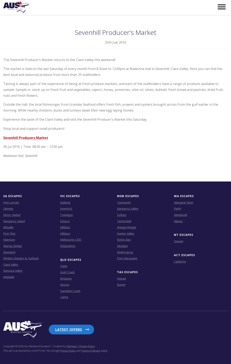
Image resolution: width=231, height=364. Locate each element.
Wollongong (125, 252)
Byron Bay (124, 240)
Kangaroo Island (14, 221)
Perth (177, 208)
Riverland (9, 252)
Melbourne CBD (70, 240)
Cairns (64, 297)
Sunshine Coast (70, 291)
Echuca (64, 221)
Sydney (121, 215)
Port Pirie (9, 233)
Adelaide (8, 277)
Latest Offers (68, 329)
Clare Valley (10, 264)
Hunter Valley (125, 233)
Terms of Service (90, 350)
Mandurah (180, 215)
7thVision (71, 346)
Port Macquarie (127, 258)
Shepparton (67, 246)
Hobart (121, 278)
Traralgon (66, 215)
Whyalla (8, 227)
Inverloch (66, 208)
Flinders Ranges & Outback (21, 258)
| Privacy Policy (86, 346)
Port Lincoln (11, 202)
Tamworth (124, 202)
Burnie (121, 285)
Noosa (64, 285)
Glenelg (8, 208)
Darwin (178, 241)
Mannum (9, 240)
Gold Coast (67, 272)
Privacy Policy (68, 350)
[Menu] (222, 7)
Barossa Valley (13, 271)
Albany (178, 221)
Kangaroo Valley (127, 208)
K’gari (63, 266)
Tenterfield (124, 221)
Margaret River (183, 202)
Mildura (65, 227)
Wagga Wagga (126, 227)
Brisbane (66, 278)
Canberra (180, 261)
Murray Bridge (12, 246)
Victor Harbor (12, 215)
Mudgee (122, 246)
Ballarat (65, 202)
